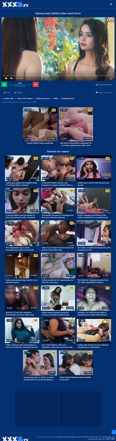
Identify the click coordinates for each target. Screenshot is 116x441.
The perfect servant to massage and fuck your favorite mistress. (57, 216)
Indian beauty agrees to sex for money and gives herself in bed (55, 313)
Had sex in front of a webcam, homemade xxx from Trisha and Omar (20, 313)
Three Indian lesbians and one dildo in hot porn (75, 378)
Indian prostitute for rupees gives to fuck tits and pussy (57, 281)
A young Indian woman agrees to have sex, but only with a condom (20, 216)
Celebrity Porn (68, 98)
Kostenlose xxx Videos (98, 437)
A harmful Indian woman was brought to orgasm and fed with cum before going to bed (58, 184)
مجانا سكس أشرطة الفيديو (96, 439)
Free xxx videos (56, 437)
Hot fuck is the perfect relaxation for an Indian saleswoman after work (76, 144)
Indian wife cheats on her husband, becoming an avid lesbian (93, 346)
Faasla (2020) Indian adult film (40, 143)
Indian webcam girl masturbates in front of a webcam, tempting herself (21, 346)
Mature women (43, 98)
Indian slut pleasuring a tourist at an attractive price (21, 281)
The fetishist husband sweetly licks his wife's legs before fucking (93, 281)
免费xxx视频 (110, 439)
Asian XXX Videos (24, 98)
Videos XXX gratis (69, 437)
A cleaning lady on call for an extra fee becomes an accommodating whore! (39, 378)
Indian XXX (8, 98)
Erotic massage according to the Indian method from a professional (93, 216)
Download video (105, 84)
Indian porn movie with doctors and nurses (93, 184)
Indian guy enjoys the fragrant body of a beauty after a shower (21, 184)
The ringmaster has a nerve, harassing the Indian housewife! (20, 249)
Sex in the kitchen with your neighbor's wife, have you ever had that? (57, 346)
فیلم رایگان (111, 437)
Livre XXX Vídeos (83, 437)
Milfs (56, 98)
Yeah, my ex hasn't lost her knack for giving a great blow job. (58, 249)
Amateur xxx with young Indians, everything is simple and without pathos (92, 313)
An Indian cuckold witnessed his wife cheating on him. (94, 249)
